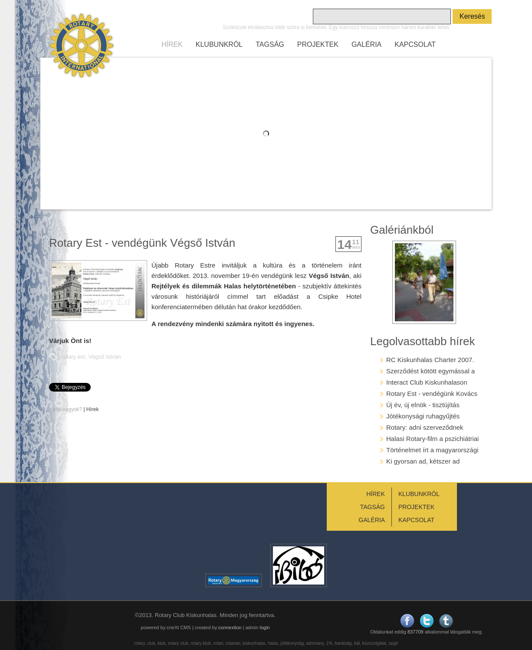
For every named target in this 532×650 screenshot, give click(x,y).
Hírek (92, 409)
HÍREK (172, 44)
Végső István (104, 356)
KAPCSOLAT (415, 44)
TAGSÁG (270, 44)
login (264, 627)
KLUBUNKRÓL (219, 44)
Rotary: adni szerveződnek (424, 427)
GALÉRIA (366, 44)
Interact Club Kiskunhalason (426, 382)
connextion (229, 627)
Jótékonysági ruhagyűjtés (423, 416)
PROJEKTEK (317, 44)
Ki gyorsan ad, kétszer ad (423, 461)
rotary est (73, 356)
